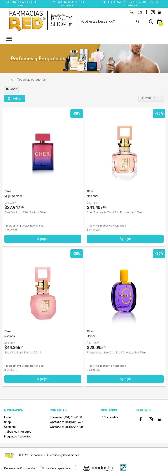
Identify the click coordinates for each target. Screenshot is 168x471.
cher (11, 89)
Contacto (10, 426)
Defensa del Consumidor (20, 468)
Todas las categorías (31, 79)
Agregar (43, 239)
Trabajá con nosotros (17, 431)
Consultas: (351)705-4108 (66, 417)
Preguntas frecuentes (17, 436)
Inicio (7, 417)
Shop (7, 422)
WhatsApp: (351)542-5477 (66, 422)
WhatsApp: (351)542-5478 (66, 426)
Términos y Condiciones (64, 455)
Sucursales (109, 417)
